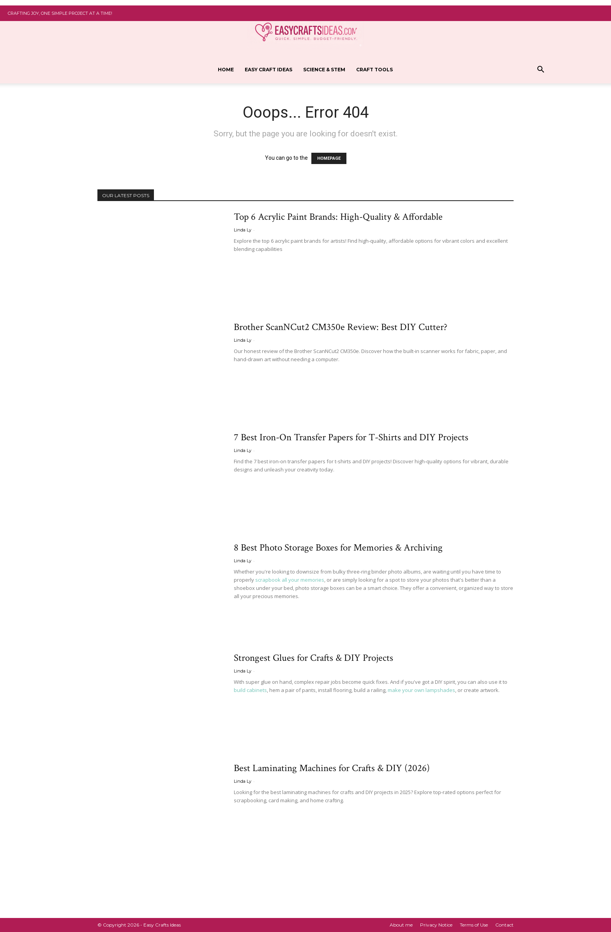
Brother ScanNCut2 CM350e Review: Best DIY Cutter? (340, 327)
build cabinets (250, 690)
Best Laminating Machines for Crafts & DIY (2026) (332, 768)
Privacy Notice (436, 925)
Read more (253, 263)
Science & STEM (324, 69)
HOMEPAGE (329, 158)
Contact (504, 925)
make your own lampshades (421, 690)
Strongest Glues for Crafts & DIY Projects (313, 657)
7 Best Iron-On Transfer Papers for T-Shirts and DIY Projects (351, 437)
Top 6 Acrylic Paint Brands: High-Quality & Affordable (338, 216)
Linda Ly (242, 230)
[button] (540, 70)
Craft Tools (374, 69)
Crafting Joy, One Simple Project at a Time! (60, 13)
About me (401, 925)
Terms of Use (474, 925)
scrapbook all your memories (289, 579)
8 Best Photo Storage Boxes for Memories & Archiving (338, 547)
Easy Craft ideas (268, 69)
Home (226, 69)
